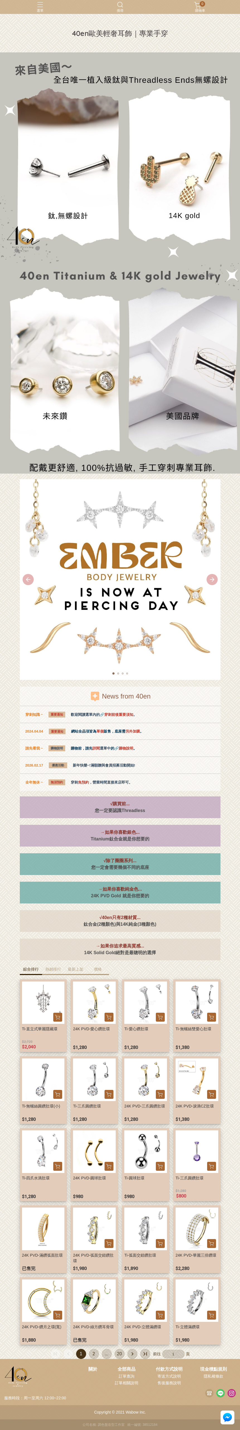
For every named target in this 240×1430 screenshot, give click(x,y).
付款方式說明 (169, 1369)
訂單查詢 (126, 1376)
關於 (92, 1369)
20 (119, 1353)
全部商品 (126, 1369)
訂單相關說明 (126, 1383)
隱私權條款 (213, 1376)
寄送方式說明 (169, 1376)
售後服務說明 (169, 1383)
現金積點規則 (213, 1369)
